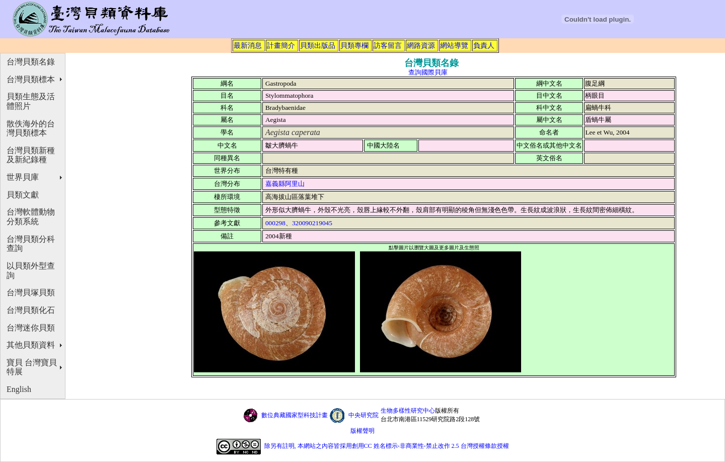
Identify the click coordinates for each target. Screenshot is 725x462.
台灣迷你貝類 (31, 327)
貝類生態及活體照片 (31, 101)
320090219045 (312, 223)
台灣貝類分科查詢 (31, 244)
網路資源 (421, 45)
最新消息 (248, 45)
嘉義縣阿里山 (285, 183)
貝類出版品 (317, 45)
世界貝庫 (23, 177)
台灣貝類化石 (31, 310)
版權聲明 (362, 430)
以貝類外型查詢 (31, 270)
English (19, 389)
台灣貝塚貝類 (31, 292)
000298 (275, 223)
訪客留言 (388, 45)
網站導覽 (454, 45)
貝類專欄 (354, 45)
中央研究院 (363, 415)
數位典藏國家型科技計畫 (294, 415)
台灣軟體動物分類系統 (31, 217)
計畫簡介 (281, 45)
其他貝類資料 (31, 345)
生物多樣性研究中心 (408, 410)
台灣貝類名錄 (31, 61)
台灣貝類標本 (31, 79)
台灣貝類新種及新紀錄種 (31, 155)
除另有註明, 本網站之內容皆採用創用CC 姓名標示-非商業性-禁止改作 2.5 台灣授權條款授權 (386, 445)
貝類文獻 (23, 194)
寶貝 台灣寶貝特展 (32, 367)
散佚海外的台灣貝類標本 (31, 128)
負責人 (483, 45)
